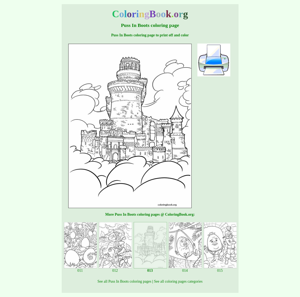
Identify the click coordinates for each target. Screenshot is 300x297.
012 (115, 269)
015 (220, 269)
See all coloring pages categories (178, 281)
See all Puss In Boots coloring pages (124, 281)
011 (80, 269)
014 (185, 269)
